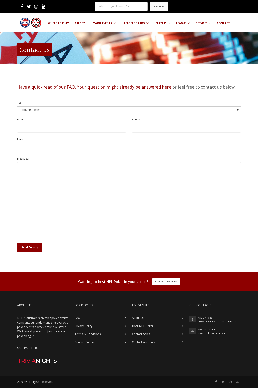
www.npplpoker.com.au (211, 333)
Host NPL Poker (142, 326)
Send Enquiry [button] (29, 247)
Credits (80, 23)
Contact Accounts (143, 342)
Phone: (136, 119)
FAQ (77, 318)
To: (19, 103)
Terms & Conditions (88, 334)
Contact (223, 23)
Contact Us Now (166, 281)
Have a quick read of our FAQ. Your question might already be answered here (94, 87)
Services (201, 23)
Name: (21, 119)
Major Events (104, 23)
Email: (20, 139)
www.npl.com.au (207, 329)
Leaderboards (136, 23)
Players (161, 23)
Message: (23, 158)
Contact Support (85, 342)
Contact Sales (141, 334)
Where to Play (58, 23)
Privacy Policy (83, 326)
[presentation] (47, 230)
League (181, 23)
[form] (121, 6)
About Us (138, 318)
